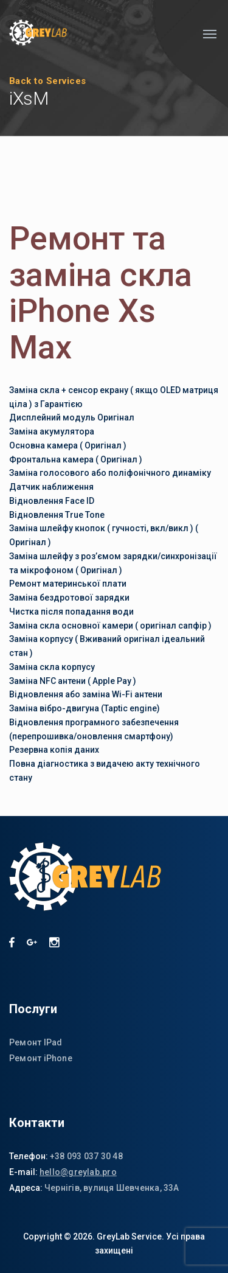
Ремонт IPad (35, 1042)
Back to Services (47, 80)
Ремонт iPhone (40, 1058)
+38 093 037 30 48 (86, 1156)
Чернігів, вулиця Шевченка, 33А (111, 1188)
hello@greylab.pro (78, 1172)
